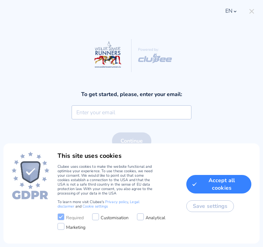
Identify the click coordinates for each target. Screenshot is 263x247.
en (231, 11)
